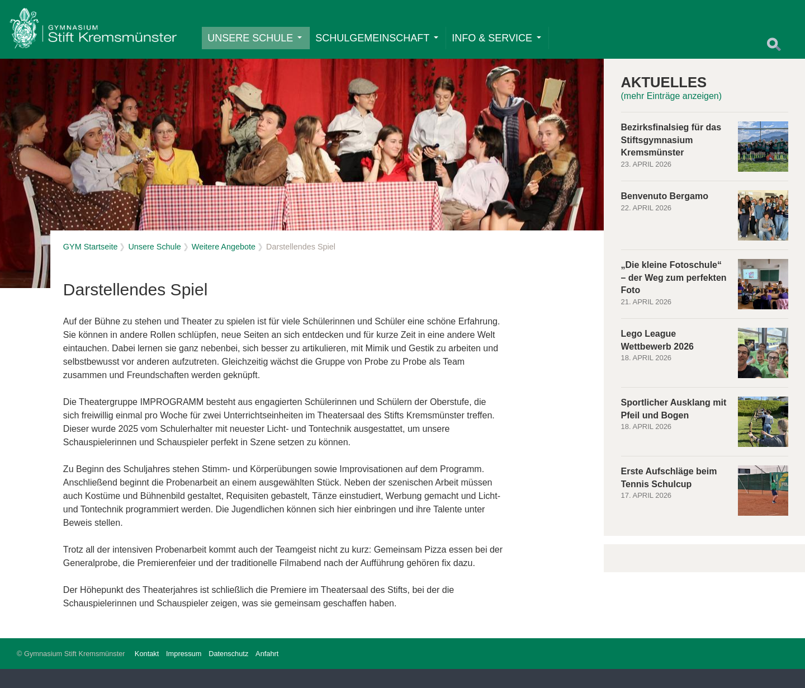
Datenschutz (228, 672)
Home (101, 36)
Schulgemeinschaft (385, 44)
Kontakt (147, 672)
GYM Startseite (90, 266)
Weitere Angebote (223, 266)
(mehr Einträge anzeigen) (671, 115)
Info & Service (505, 44)
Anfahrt (266, 672)
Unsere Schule (263, 44)
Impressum (183, 672)
